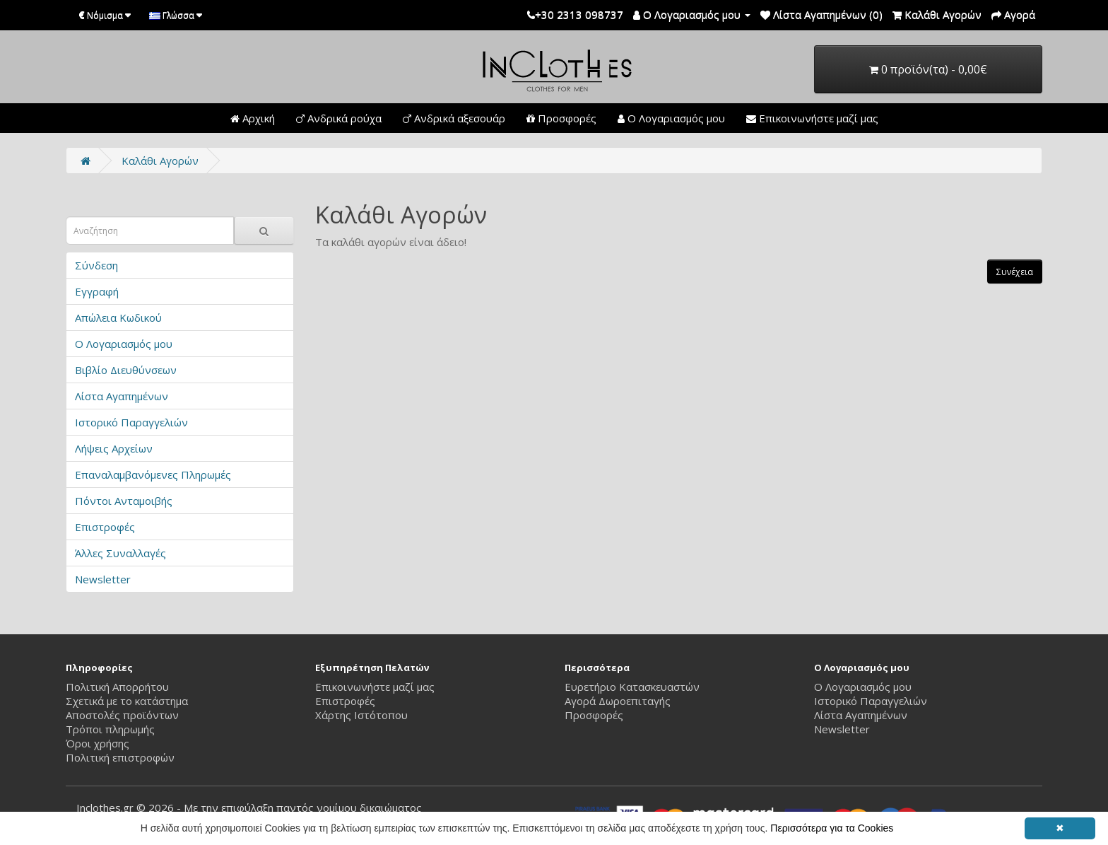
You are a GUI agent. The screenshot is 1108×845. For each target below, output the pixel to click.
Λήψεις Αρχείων (114, 448)
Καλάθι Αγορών (160, 160)
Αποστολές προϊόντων (122, 715)
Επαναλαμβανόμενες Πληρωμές (153, 474)
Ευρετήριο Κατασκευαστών (632, 687)
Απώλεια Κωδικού (118, 317)
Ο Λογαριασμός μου (671, 118)
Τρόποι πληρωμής (110, 729)
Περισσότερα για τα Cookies (831, 828)
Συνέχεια (1014, 272)
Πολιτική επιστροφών (120, 757)
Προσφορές (561, 118)
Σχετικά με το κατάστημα (127, 701)
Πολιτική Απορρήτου (117, 687)
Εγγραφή (97, 291)
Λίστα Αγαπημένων (121, 396)
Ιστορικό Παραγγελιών (131, 422)
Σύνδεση (96, 265)
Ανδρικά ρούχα (339, 118)
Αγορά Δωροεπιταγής (618, 701)
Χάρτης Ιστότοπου (361, 715)
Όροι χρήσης (97, 743)
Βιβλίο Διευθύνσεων (126, 370)
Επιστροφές (105, 527)
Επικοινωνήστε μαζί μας (812, 118)
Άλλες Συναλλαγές (120, 553)
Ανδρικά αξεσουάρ (454, 118)
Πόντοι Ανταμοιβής (123, 501)
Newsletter (103, 579)
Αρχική (252, 118)
